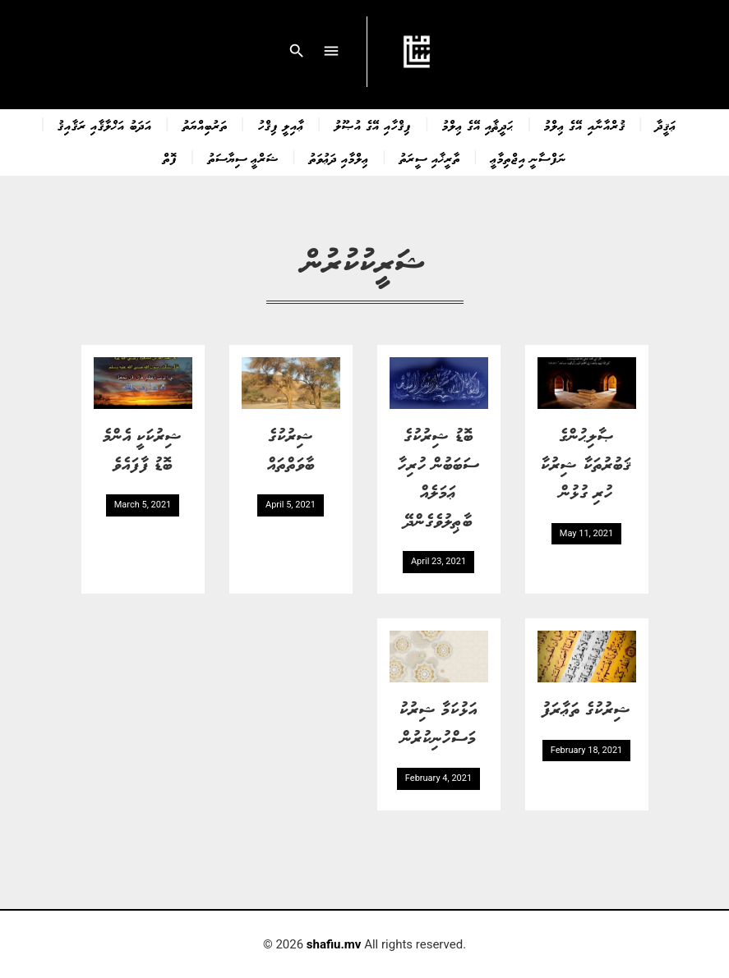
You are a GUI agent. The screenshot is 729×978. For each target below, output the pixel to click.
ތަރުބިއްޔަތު (205, 125)
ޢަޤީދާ (666, 125)
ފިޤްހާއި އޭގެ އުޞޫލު (373, 125)
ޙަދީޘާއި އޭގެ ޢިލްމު (478, 125)
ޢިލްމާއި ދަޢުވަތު (339, 157)
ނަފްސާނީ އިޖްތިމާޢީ (528, 157)
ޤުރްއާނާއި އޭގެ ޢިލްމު (584, 125)
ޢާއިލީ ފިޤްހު (281, 125)
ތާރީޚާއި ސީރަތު (429, 157)
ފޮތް (170, 157)
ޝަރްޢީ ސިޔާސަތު (243, 157)
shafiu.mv (334, 944)
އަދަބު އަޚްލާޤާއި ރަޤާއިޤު (104, 125)
